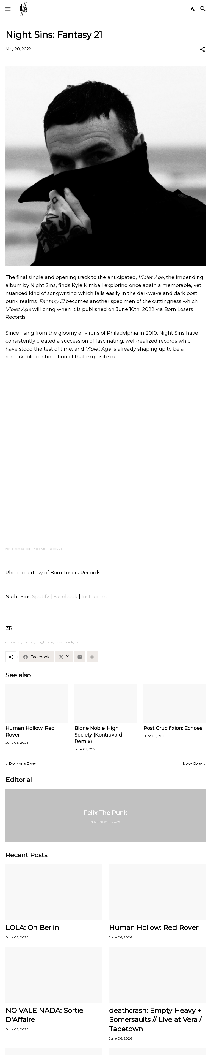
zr (78, 642)
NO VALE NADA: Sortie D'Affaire (44, 1015)
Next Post (192, 764)
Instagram (94, 597)
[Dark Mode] (193, 8)
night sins (45, 642)
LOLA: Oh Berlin (32, 927)
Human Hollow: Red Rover (30, 731)
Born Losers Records (18, 548)
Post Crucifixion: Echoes (172, 728)
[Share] (202, 49)
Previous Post (22, 764)
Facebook (66, 597)
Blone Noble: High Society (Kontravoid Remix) (98, 735)
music (29, 642)
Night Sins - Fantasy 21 (48, 548)
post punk (65, 642)
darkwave (13, 642)
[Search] (203, 8)
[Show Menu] (7, 8)
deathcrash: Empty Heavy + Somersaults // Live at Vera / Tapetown (155, 1019)
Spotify (40, 597)
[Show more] (92, 656)
